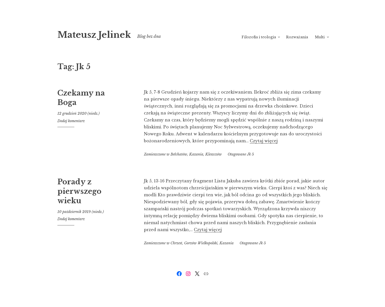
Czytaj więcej (264, 140)
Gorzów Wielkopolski (200, 243)
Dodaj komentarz (71, 121)
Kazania (196, 154)
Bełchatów (179, 154)
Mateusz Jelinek (106, 33)
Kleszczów (213, 154)
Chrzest (176, 243)
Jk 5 (250, 154)
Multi (320, 37)
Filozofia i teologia (259, 37)
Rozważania (297, 37)
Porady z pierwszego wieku (79, 191)
